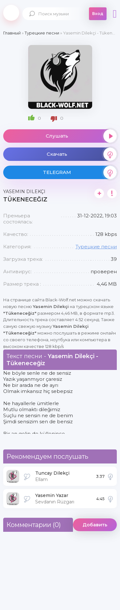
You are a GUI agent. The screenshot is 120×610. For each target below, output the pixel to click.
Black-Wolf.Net (11, 13)
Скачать (82, 154)
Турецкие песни (96, 247)
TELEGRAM (80, 172)
